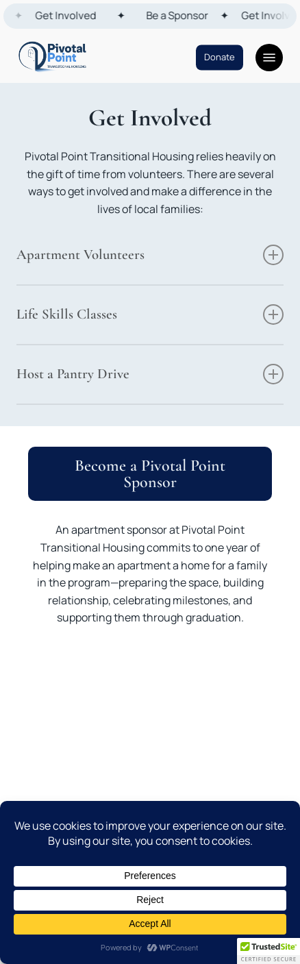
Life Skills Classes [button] (150, 314)
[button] (269, 57)
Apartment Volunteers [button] (150, 255)
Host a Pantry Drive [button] (150, 374)
